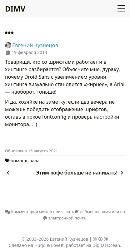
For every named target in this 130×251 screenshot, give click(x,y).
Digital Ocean (106, 245)
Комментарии (21, 211)
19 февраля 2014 (29, 52)
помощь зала (25, 161)
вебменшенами (93, 211)
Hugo (40, 245)
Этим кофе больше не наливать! (80, 172)
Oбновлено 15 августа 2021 (31, 151)
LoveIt (57, 245)
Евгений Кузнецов (69, 239)
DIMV (15, 8)
